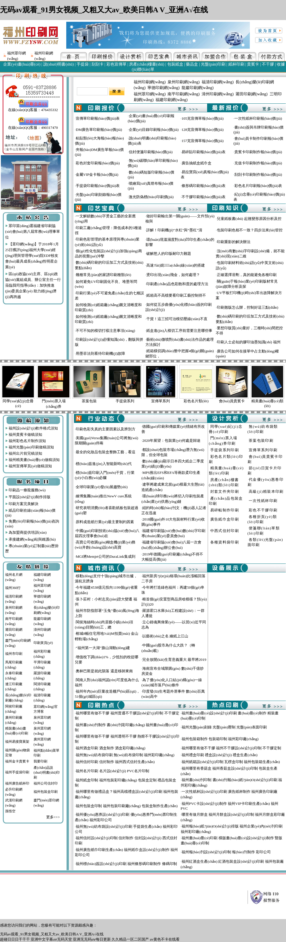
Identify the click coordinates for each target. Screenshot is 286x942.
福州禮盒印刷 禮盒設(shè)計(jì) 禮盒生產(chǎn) (220, 755)
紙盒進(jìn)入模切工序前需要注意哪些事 (179, 330)
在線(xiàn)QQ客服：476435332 (33, 108)
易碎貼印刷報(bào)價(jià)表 (203, 152)
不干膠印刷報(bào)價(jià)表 (203, 197)
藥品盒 (192, 64)
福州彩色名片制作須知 (25, 441)
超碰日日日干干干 (15, 939)
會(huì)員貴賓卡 (232, 401)
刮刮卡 (98, 64)
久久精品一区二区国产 (130, 939)
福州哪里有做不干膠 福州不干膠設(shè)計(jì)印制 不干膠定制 (231, 748)
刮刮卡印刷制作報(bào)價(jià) (258, 174)
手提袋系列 (125, 401)
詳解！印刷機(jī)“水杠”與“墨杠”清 (174, 230)
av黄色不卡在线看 (165, 939)
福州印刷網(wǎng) (150, 82)
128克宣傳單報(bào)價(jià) (203, 129)
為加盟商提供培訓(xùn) (25, 532)
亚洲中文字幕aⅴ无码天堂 (51, 939)
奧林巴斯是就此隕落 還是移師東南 (104, 671)
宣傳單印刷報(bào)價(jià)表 (98, 118)
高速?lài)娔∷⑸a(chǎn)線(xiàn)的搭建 (175, 265)
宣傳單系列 (160, 401)
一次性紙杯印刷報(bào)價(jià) (258, 118)
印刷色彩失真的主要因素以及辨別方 (105, 429)
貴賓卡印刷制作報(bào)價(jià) (258, 152)
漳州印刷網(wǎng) (218, 94)
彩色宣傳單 (116, 64)
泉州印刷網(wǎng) (183, 82)
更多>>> (53, 817)
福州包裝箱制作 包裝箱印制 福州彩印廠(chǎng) (220, 739)
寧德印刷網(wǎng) (163, 88)
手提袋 (83, 64)
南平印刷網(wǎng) (183, 94)
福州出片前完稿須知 (23, 453)
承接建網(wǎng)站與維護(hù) (30, 539)
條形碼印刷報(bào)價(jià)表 (203, 186)
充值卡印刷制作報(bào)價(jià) (258, 163)
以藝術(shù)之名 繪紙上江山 (165, 636)
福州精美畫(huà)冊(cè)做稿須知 (32, 460)
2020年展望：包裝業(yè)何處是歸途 (171, 440)
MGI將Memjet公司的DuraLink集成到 (105, 556)
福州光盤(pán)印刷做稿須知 (29, 447)
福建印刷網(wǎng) (171, 100)
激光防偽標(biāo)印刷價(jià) (151, 197)
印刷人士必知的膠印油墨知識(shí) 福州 (249, 342)
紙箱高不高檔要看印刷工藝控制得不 (176, 295)
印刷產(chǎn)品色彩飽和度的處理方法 (177, 284)
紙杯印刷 (236, 64)
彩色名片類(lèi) (196, 401)
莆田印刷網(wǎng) (251, 94)
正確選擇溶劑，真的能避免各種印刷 (247, 275)
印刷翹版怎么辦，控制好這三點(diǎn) (247, 307)
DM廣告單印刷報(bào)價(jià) (99, 129)
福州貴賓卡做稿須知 (23, 434)
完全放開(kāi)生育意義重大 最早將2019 (174, 659)
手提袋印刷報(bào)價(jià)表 (98, 186)
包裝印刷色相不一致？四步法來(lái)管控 (250, 230)
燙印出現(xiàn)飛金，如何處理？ (173, 275)
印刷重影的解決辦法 (233, 242)
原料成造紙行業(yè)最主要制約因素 (105, 522)
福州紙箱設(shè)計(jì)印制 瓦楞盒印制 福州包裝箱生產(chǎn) (231, 762)
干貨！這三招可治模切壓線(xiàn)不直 (176, 319)
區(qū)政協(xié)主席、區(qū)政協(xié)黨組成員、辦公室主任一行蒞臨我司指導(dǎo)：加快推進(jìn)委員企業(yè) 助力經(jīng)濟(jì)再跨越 (33, 285)
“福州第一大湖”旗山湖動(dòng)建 (103, 648)
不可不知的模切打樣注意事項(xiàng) (105, 330)
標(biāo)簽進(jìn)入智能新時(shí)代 (103, 464)
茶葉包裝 (89, 401)
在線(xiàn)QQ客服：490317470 (33, 126)
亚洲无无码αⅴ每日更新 (92, 939)
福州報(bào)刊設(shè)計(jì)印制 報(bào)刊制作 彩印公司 (226, 852)
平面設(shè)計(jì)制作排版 (27, 497)
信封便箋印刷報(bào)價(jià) (151, 152)
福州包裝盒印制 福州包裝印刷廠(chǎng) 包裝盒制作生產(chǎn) (127, 806)
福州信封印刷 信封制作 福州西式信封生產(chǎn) (115, 762)
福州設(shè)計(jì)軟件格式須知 (31, 428)
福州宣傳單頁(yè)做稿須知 (28, 466)
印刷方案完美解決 (21, 504)
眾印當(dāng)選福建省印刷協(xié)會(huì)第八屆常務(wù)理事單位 (32, 231)
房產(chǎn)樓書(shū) (146, 64)
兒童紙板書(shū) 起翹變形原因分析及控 (249, 218)
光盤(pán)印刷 (213, 64)
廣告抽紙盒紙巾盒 (196, 163)
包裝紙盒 (175, 64)
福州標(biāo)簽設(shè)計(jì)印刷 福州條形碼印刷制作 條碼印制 (126, 864)
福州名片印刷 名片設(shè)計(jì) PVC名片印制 (112, 771)
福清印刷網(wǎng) (218, 82)
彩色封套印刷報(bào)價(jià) (98, 163)
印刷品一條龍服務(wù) (25, 490)
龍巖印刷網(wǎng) (197, 88)
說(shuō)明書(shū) (58, 64)
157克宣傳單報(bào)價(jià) (203, 141)
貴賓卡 (253, 64)
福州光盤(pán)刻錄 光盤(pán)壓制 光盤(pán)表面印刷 (224, 727)
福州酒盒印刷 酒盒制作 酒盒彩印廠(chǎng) (110, 748)
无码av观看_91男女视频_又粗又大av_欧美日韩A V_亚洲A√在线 (104, 10)
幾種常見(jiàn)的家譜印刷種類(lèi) (103, 275)
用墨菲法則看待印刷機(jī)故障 (100, 353)
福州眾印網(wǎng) (150, 94)
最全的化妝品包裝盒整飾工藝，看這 (105, 452)
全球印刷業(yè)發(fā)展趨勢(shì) (102, 487)
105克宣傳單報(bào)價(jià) (203, 118)
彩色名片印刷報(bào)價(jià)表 (258, 186)
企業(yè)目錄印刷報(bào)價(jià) (154, 129)
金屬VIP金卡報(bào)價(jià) (97, 174)
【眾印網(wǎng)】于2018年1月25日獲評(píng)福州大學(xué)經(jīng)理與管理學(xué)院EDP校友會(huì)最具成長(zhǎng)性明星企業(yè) (32, 255)
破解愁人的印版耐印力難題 (168, 253)
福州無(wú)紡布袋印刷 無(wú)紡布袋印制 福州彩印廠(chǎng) (125, 755)
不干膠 (268, 64)
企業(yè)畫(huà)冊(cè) (21, 64)
